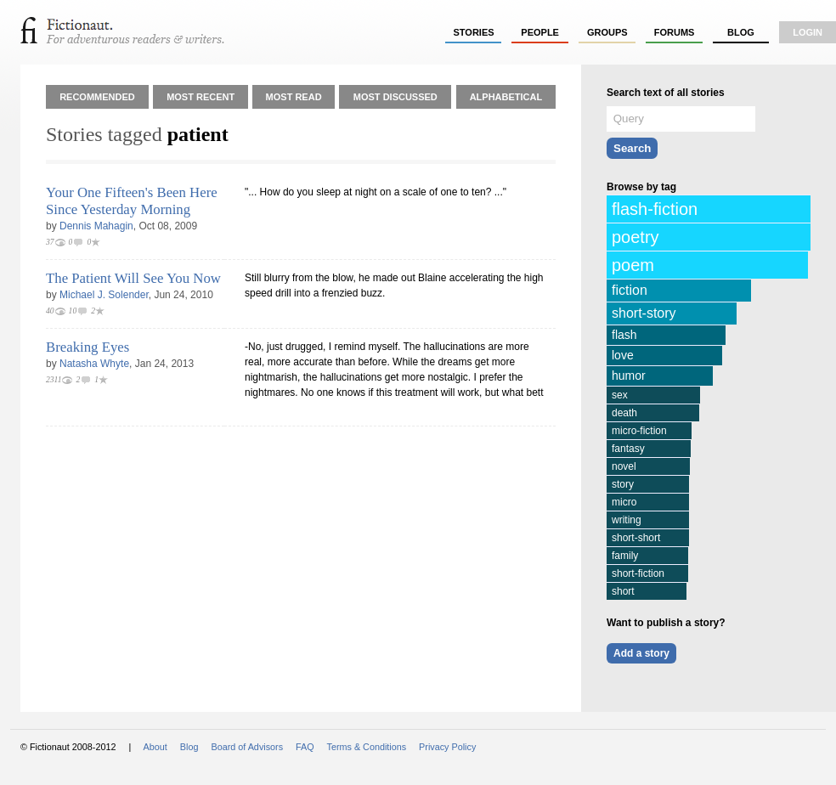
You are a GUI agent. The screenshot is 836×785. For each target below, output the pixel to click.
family (625, 556)
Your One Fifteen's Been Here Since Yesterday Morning (131, 200)
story (623, 484)
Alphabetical (506, 97)
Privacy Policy (447, 747)
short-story (644, 313)
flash (624, 335)
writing (626, 520)
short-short (636, 538)
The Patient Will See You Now (133, 278)
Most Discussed (395, 97)
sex (620, 395)
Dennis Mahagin (96, 226)
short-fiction (638, 573)
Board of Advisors (247, 747)
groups (607, 32)
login (807, 32)
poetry (635, 237)
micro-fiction (639, 431)
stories (474, 32)
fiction (629, 290)
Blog (740, 32)
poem (633, 265)
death (624, 413)
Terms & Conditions (367, 747)
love (623, 355)
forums (674, 32)
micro (624, 502)
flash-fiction (655, 209)
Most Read (294, 97)
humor (629, 375)
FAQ (305, 747)
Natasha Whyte (94, 364)
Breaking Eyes (87, 347)
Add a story (641, 653)
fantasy (628, 449)
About (155, 747)
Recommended (97, 97)
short (623, 591)
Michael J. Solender (104, 295)
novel (624, 466)
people (540, 32)
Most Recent (200, 97)
